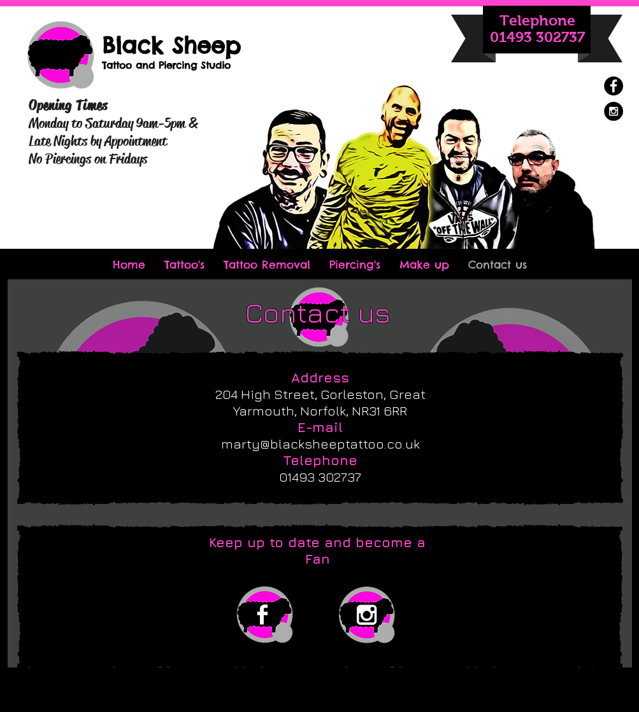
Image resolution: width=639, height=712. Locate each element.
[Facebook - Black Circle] (613, 85)
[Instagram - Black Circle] (613, 111)
